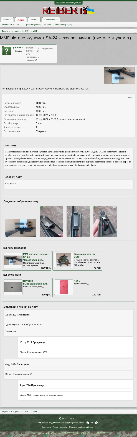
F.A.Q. (19, 24)
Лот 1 (77, 281)
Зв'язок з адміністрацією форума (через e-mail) (63, 423)
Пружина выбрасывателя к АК (35, 282)
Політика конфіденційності (81, 427)
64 (36, 60)
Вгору (92, 422)
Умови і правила (59, 427)
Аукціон (20, 20)
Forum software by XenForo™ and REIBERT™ (68, 433)
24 (38, 51)
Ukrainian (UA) (68, 418)
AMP (130, 97)
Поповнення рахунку (63, 24)
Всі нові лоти (8, 24)
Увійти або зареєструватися (68, 3)
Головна (87, 422)
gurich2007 (18, 47)
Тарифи (47, 24)
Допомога (46, 427)
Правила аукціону (33, 24)
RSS (96, 422)
